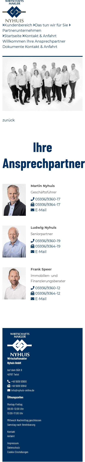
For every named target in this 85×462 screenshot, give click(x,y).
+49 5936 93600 (17, 381)
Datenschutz (13, 447)
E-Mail (38, 210)
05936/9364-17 (45, 204)
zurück (8, 120)
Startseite (11, 36)
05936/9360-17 (45, 199)
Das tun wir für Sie (50, 25)
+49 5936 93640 (16, 386)
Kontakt (11, 431)
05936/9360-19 (45, 241)
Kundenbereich (17, 25)
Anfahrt (11, 436)
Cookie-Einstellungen (17, 452)
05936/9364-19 (45, 246)
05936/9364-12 (45, 293)
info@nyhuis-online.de (20, 390)
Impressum (13, 443)
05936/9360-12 (45, 288)
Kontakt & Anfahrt (39, 36)
